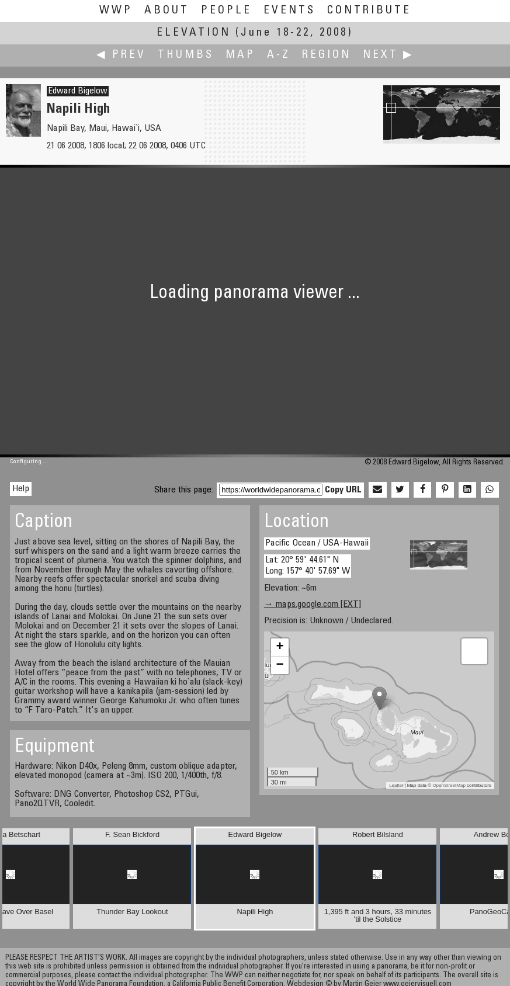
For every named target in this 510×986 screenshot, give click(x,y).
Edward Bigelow (77, 91)
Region (326, 55)
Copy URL (343, 490)
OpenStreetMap (448, 785)
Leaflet (396, 785)
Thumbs (186, 55)
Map (240, 55)
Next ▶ (388, 55)
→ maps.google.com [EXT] (312, 604)
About (166, 10)
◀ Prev (121, 55)
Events (289, 10)
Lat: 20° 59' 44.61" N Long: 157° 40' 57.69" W (307, 566)
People (226, 10)
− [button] (280, 665)
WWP (116, 10)
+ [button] (280, 647)
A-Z (278, 55)
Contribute (369, 10)
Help (20, 489)
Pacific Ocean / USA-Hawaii (317, 543)
